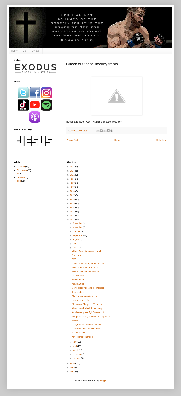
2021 (72, 179)
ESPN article (78, 276)
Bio (24, 50)
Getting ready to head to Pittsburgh (88, 288)
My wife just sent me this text (85, 272)
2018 (72, 191)
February (77, 354)
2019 (72, 187)
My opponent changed (82, 337)
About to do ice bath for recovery (87, 308)
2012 (72, 215)
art (18, 174)
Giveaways (22, 170)
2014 (72, 207)
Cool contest (78, 292)
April (75, 346)
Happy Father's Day (81, 300)
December (78, 223)
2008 (72, 371)
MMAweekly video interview (85, 296)
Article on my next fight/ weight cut (88, 312)
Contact (36, 50)
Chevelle (21, 166)
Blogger (103, 380)
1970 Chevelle (78, 333)
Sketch (75, 320)
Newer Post (72, 140)
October (77, 231)
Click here (76, 255)
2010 (72, 363)
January (77, 358)
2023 (72, 171)
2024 (72, 166)
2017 (72, 195)
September (78, 235)
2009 (72, 367)
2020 (72, 183)
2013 (72, 211)
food (19, 181)
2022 (72, 175)
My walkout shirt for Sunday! (85, 267)
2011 (72, 219)
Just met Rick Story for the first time (88, 263)
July (75, 243)
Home (14, 50)
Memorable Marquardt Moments (87, 304)
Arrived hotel (78, 280)
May (75, 342)
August (76, 239)
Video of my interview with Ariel (86, 251)
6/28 (74, 259)
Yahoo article (78, 284)
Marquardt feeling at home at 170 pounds (91, 316)
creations (21, 177)
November (78, 227)
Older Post (161, 140)
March (76, 350)
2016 (72, 199)
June (75, 247)
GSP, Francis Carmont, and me (86, 324)
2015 (72, 203)
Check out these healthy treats (86, 329)
